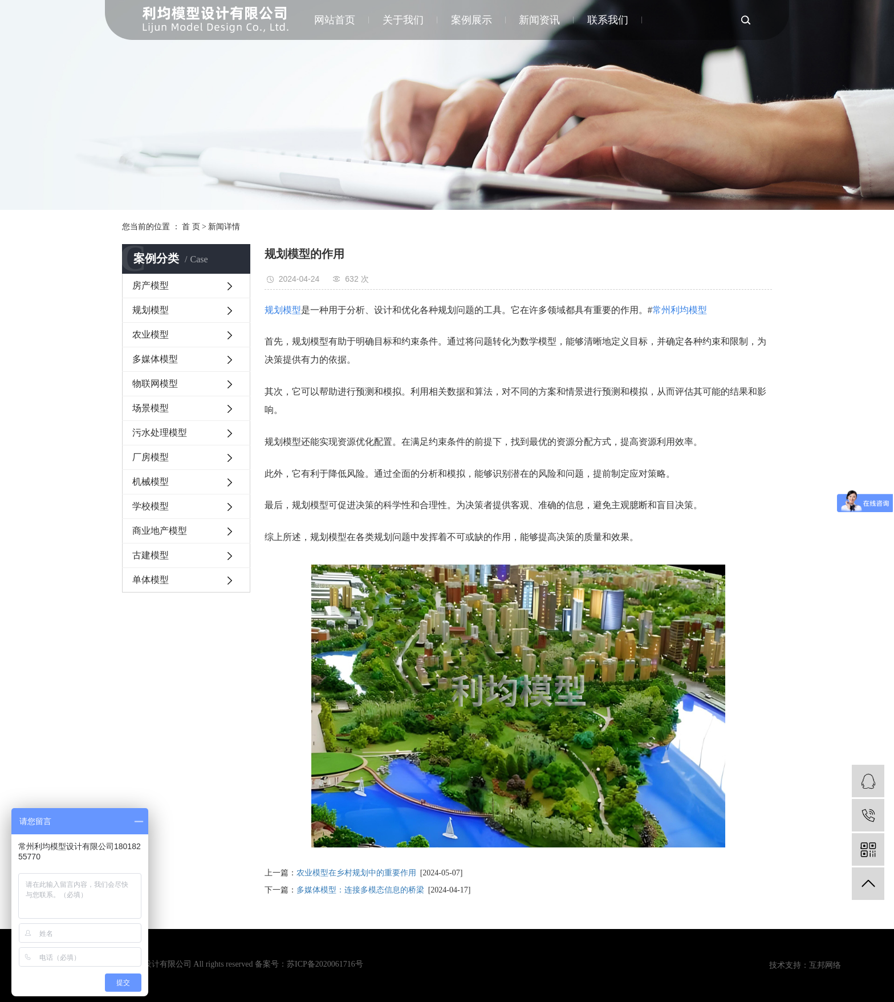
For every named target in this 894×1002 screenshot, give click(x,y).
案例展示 (471, 20)
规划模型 (150, 310)
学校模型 (150, 506)
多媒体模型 (155, 359)
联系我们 (607, 20)
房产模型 (150, 285)
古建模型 (150, 555)
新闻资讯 (539, 20)
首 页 (191, 226)
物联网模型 (155, 383)
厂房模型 (150, 457)
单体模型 (150, 580)
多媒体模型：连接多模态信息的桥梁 (360, 890)
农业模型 (150, 334)
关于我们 (403, 20)
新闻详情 (224, 226)
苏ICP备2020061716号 (325, 964)
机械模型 (150, 481)
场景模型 (150, 408)
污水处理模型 (159, 432)
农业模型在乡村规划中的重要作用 (356, 873)
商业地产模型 (159, 531)
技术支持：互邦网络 (805, 965)
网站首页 (335, 20)
